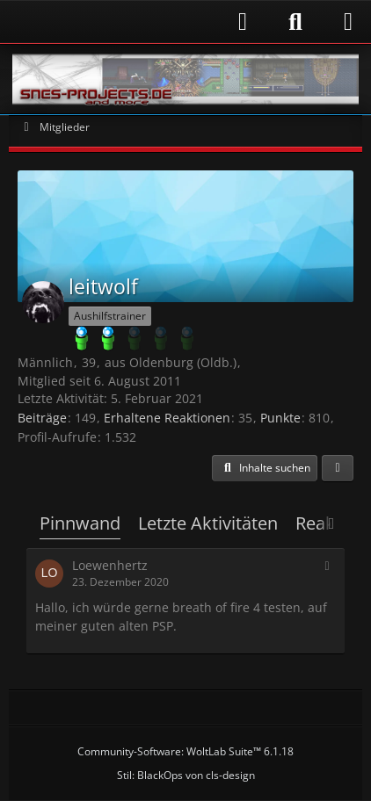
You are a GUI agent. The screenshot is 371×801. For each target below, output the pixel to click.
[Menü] (348, 22)
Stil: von (186, 775)
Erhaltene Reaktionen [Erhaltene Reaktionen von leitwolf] (167, 417)
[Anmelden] (137, 21)
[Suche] (295, 22)
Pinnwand (80, 523)
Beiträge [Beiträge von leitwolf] (42, 417)
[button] (264, 468)
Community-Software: (185, 751)
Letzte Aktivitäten (208, 523)
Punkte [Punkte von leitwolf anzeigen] (280, 417)
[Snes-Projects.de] (185, 79)
